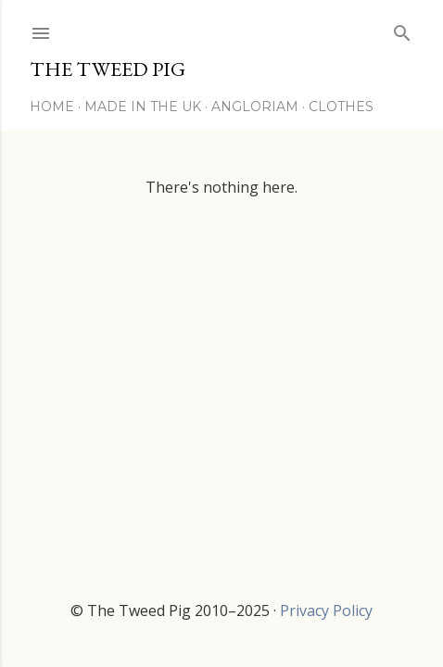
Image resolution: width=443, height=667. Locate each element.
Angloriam (254, 106)
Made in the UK (142, 106)
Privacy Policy (326, 610)
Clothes (341, 106)
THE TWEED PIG (107, 69)
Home (52, 106)
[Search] (402, 29)
